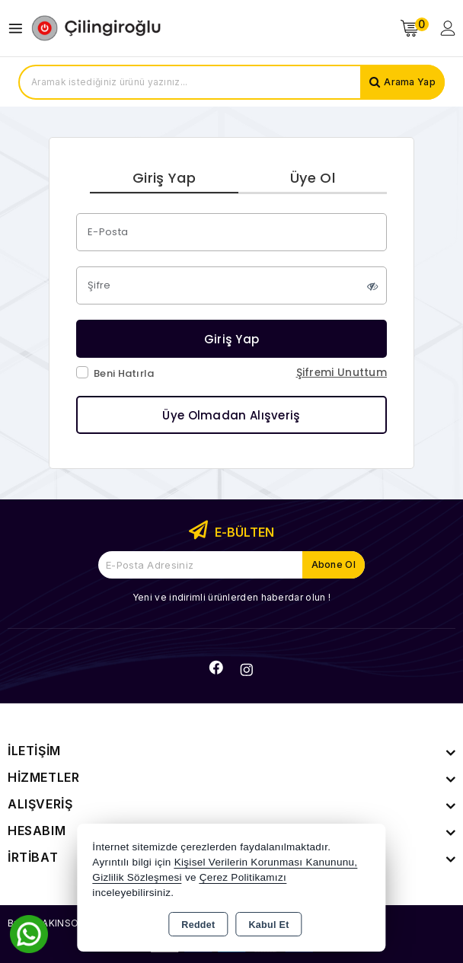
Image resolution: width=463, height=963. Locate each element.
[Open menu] (19, 29)
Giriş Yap (164, 177)
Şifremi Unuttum (342, 372)
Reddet (198, 925)
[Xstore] (96, 28)
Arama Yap (410, 82)
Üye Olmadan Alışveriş (231, 415)
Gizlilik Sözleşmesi (136, 877)
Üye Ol (312, 177)
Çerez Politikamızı (243, 877)
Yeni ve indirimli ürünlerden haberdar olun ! (231, 597)
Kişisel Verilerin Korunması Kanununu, (266, 862)
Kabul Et (269, 925)
